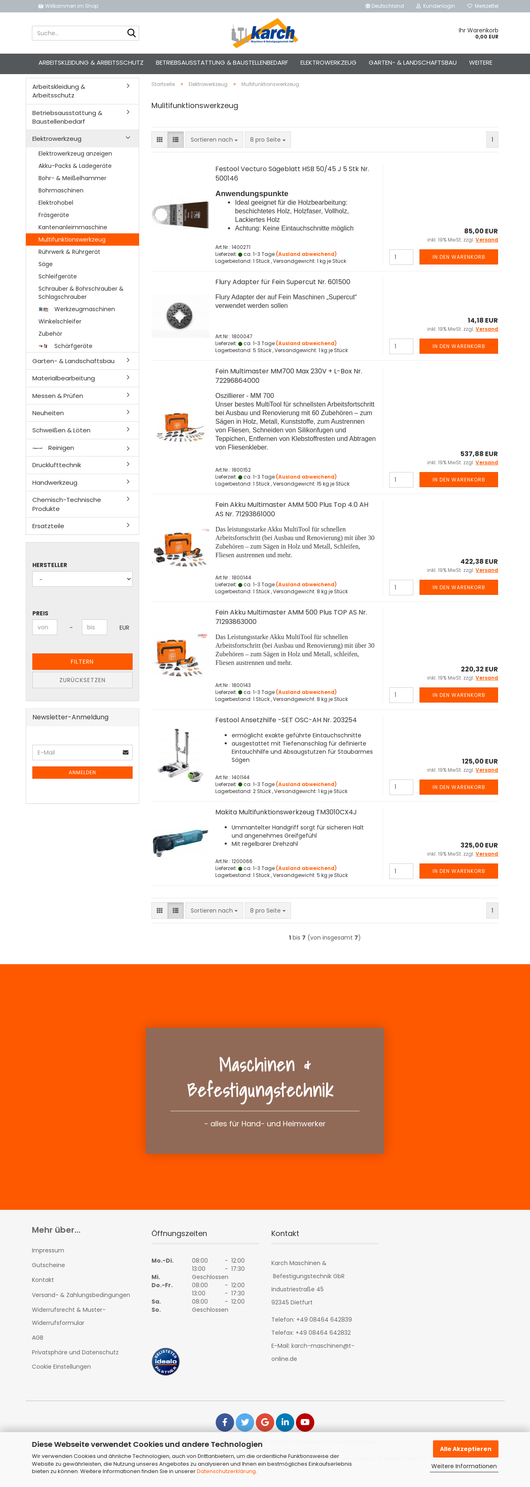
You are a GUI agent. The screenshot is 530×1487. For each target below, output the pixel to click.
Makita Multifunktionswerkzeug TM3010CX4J (286, 826)
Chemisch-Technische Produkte (66, 518)
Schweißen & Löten (61, 445)
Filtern (82, 676)
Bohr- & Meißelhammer (72, 192)
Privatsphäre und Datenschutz (75, 1367)
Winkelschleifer (59, 336)
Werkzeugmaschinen (76, 323)
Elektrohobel (55, 217)
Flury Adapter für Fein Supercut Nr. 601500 (282, 296)
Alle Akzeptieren (466, 1449)
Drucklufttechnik (56, 479)
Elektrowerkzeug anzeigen (75, 168)
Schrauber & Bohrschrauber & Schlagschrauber (81, 307)
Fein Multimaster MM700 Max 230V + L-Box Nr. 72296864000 (288, 390)
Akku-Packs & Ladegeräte (75, 180)
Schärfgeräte (65, 360)
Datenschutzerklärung (226, 1471)
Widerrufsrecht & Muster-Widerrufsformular (69, 1330)
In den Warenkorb (459, 271)
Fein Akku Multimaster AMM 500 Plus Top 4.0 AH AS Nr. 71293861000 (291, 524)
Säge (45, 278)
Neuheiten (48, 427)
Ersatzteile (48, 540)
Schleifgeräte (57, 291)
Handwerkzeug (54, 497)
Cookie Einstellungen (61, 1381)
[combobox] (214, 154)
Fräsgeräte (53, 229)
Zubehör (50, 348)
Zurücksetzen (82, 695)
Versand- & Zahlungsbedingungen (81, 1309)
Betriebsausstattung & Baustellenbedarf (222, 62)
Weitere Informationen (464, 1466)
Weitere (480, 62)
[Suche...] (131, 33)
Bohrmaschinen (60, 205)
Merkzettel (482, 5)
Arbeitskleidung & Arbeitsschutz (91, 62)
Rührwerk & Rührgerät (69, 266)
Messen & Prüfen (57, 410)
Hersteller (49, 580)
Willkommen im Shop (68, 5)
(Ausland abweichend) (306, 268)
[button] (384, 6)
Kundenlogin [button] (435, 5)
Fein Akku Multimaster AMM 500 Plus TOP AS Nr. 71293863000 (291, 631)
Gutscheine (48, 1280)
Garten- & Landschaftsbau (413, 62)
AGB (37, 1352)
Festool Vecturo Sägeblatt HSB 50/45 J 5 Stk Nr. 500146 (292, 188)
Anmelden (82, 787)
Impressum (48, 1265)
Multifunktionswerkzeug (72, 254)
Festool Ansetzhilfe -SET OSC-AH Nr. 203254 (286, 734)
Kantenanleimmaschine (72, 241)
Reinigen (53, 462)
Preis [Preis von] (40, 628)
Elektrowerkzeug (328, 62)
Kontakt (43, 1294)
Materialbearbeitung (63, 393)
